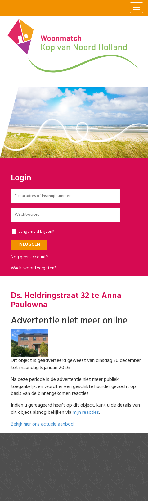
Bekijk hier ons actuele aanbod (42, 424)
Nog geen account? (29, 257)
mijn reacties (86, 412)
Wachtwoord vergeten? (33, 268)
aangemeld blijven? (33, 231)
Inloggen (29, 244)
